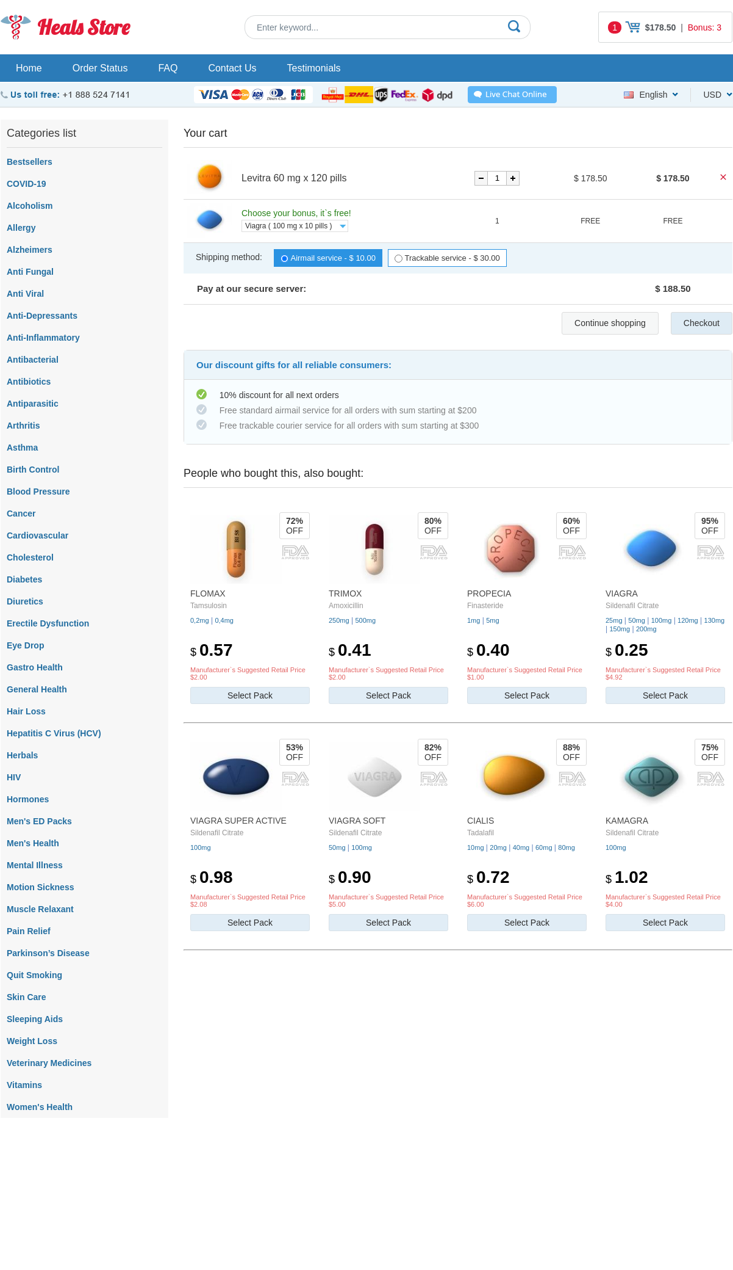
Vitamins (24, 1085)
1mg (473, 620)
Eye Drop (25, 645)
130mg (714, 620)
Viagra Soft (357, 821)
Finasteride (485, 605)
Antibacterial (33, 360)
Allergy (21, 228)
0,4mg (224, 620)
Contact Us (232, 68)
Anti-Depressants (42, 316)
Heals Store (83, 27)
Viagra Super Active (238, 821)
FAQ (167, 68)
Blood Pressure (38, 491)
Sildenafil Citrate (632, 605)
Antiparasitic (33, 403)
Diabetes (24, 579)
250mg (339, 620)
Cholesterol (30, 557)
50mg (636, 620)
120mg (688, 620)
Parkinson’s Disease (48, 953)
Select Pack (250, 695)
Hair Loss (26, 711)
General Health (37, 689)
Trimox (345, 593)
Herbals (22, 755)
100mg (661, 620)
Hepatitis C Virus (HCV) (54, 733)
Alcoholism (29, 206)
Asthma (22, 447)
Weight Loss (32, 1041)
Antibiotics (29, 381)
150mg (619, 629)
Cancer (21, 513)
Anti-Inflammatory (43, 338)
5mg (492, 620)
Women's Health (40, 1107)
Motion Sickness (40, 887)
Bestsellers (29, 162)
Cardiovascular (37, 535)
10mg (475, 847)
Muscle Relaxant (40, 909)
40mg (521, 847)
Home (29, 68)
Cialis (480, 821)
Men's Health (33, 843)
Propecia (489, 593)
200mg (646, 629)
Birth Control (33, 469)
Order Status (100, 68)
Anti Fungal (30, 272)
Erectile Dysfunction (48, 623)
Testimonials (314, 68)
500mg (365, 620)
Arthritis (23, 425)
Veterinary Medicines (49, 1063)
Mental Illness (35, 865)
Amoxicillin (346, 605)
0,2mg (199, 620)
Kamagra (627, 821)
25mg (614, 620)
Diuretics (25, 601)
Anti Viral (25, 294)
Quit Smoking (34, 975)
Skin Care (26, 997)
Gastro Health (35, 667)
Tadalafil (480, 833)
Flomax (208, 593)
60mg (543, 847)
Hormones (28, 799)
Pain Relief (29, 931)
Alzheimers (29, 250)
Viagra (622, 593)
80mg (566, 847)
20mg (498, 847)
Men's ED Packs (39, 821)
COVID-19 (26, 184)
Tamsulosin (208, 605)
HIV (14, 777)
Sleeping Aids (35, 1019)
